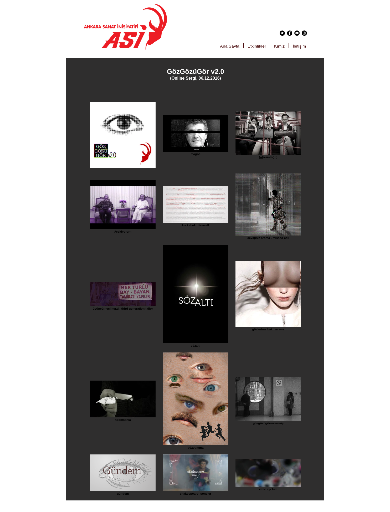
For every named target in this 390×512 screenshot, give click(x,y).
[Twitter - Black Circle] (282, 33)
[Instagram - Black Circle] (304, 33)
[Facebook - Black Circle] (289, 33)
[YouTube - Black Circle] (297, 33)
